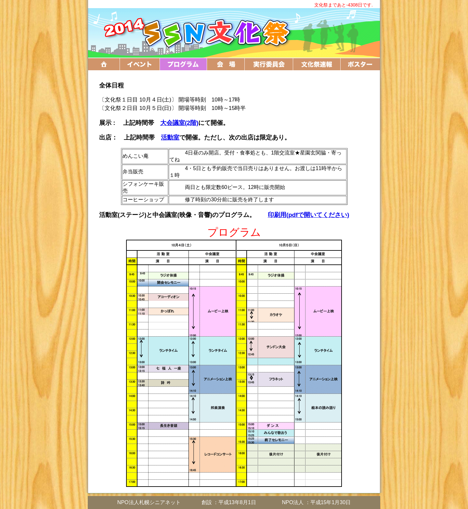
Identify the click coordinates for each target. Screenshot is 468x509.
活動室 (170, 137)
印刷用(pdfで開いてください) (308, 214)
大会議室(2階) (179, 122)
